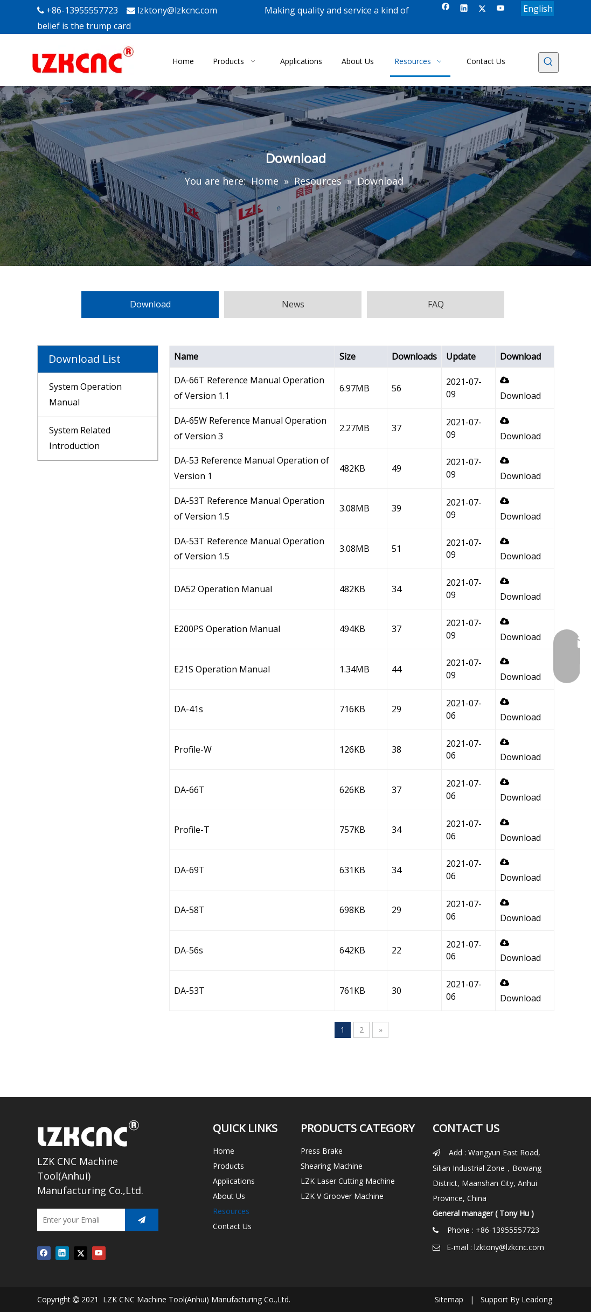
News (293, 304)
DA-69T (189, 870)
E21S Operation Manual (222, 669)
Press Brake (322, 1151)
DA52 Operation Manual (223, 589)
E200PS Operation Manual (227, 629)
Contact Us (232, 1226)
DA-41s (188, 709)
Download (150, 304)
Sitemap (449, 1299)
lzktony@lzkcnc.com (177, 10)
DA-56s (188, 950)
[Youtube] (500, 9)
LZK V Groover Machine (342, 1196)
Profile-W (193, 749)
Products (228, 1166)
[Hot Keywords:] (548, 62)
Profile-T (192, 830)
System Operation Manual (85, 394)
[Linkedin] (464, 9)
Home (223, 1151)
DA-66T (189, 790)
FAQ (436, 304)
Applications (234, 1181)
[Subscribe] (141, 1220)
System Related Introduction (79, 438)
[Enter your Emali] (78, 1220)
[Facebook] (446, 9)
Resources (231, 1211)
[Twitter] (482, 9)
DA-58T (189, 910)
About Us (229, 1196)
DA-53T (189, 991)
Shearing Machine (332, 1166)
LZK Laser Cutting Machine (348, 1181)
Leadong (537, 1299)
